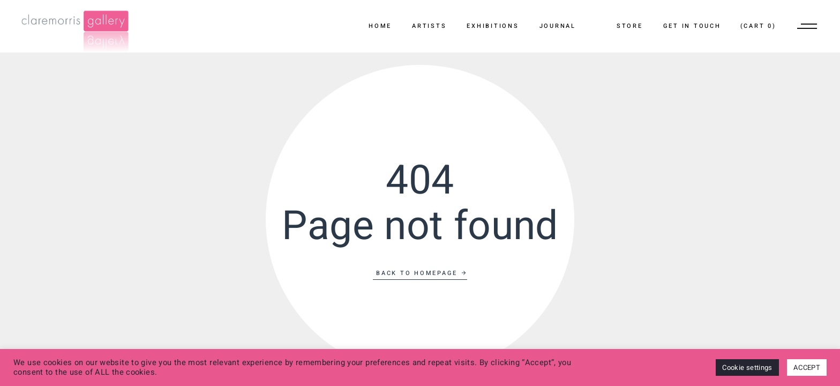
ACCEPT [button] (806, 367)
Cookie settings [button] (747, 367)
